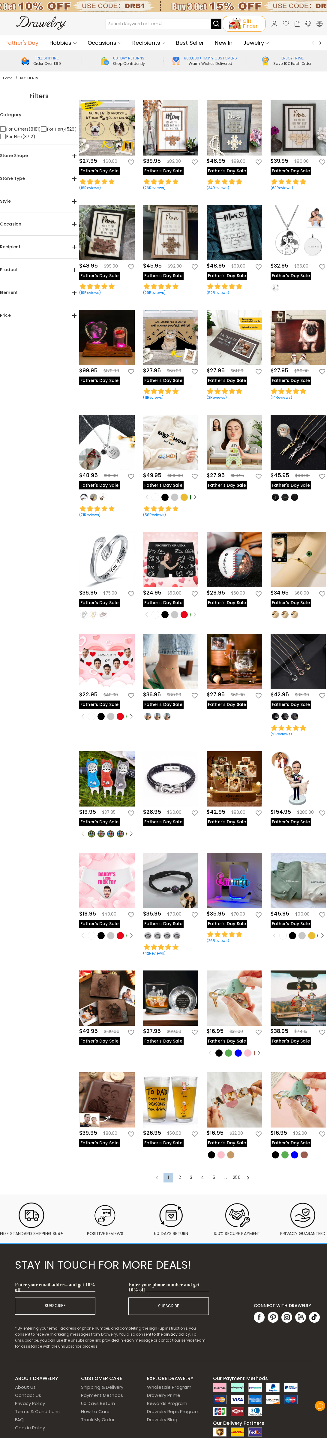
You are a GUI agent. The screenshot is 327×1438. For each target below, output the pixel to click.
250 (236, 1177)
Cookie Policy (30, 1427)
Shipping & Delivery (102, 1387)
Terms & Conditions (37, 1411)
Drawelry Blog (162, 1419)
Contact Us (28, 1395)
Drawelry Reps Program (173, 1411)
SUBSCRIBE (55, 1306)
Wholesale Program (169, 1387)
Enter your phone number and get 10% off (164, 1287)
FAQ (19, 1419)
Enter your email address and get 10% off (55, 1287)
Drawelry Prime (163, 1395)
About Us (25, 1387)
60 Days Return (98, 1403)
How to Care (95, 1411)
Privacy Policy (30, 1403)
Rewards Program (167, 1403)
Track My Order (98, 1419)
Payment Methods (102, 1395)
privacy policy (177, 1334)
